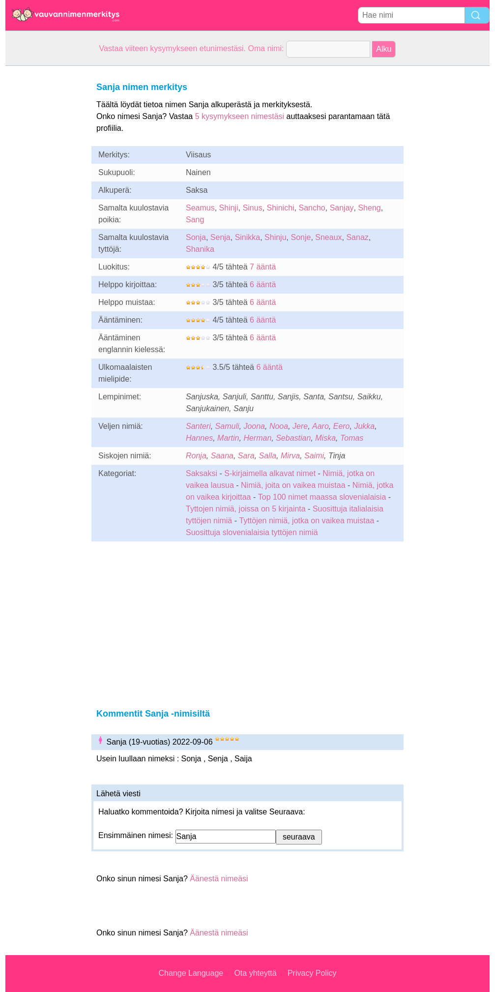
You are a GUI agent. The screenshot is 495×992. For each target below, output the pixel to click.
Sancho (311, 208)
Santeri (198, 426)
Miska (325, 438)
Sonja (196, 237)
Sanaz (357, 237)
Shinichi (280, 208)
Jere (300, 426)
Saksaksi (201, 473)
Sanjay (342, 208)
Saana (222, 455)
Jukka (364, 426)
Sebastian (293, 438)
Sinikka (248, 237)
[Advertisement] (44, 213)
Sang (195, 219)
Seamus (200, 208)
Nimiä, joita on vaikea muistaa (293, 485)
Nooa (278, 426)
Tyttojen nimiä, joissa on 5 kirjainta (246, 509)
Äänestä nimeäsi (219, 878)
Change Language (191, 973)
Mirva (290, 455)
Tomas (351, 438)
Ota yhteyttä (255, 973)
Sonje (301, 237)
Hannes (199, 438)
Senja (220, 237)
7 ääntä (263, 267)
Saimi (314, 455)
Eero (341, 426)
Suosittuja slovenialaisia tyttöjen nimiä (252, 532)
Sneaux (328, 237)
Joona (254, 426)
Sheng (369, 208)
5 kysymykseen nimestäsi (239, 116)
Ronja (196, 455)
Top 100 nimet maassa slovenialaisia (323, 497)
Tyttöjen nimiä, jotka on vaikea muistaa (306, 520)
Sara (246, 455)
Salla (268, 455)
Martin (228, 438)
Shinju (275, 237)
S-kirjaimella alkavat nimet (270, 473)
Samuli (227, 426)
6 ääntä (263, 284)
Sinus (252, 208)
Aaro (320, 426)
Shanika (200, 249)
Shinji (228, 208)
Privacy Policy (312, 973)
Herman (257, 438)
